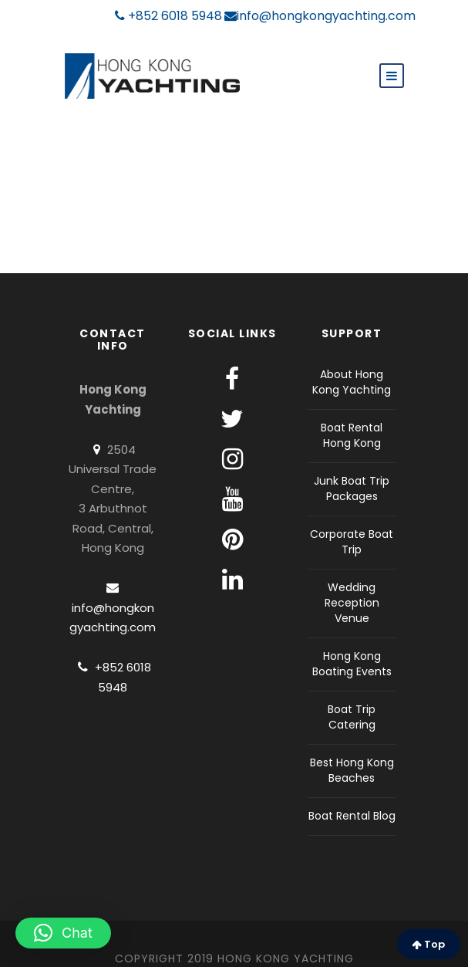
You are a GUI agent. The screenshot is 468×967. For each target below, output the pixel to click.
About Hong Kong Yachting (351, 382)
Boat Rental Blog (352, 815)
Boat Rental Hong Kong (351, 435)
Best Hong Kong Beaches (352, 770)
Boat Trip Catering (351, 717)
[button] (63, 933)
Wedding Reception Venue (352, 603)
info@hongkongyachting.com (320, 16)
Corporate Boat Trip (351, 541)
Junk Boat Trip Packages (351, 488)
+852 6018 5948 (168, 16)
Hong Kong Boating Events (352, 663)
